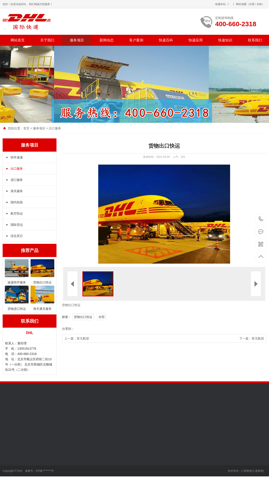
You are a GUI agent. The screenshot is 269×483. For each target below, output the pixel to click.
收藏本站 (220, 4)
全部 (101, 317)
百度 (251, 4)
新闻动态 (107, 40)
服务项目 (77, 40)
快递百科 (166, 40)
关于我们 (47, 40)
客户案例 (136, 40)
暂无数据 (83, 338)
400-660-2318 (261, 219)
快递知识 (225, 40)
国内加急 (17, 202)
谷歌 (259, 4)
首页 (26, 128)
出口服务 (55, 128)
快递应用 (196, 40)
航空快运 (17, 213)
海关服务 (17, 191)
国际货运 (17, 224)
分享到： (68, 329)
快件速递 (17, 157)
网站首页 (18, 40)
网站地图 (241, 4)
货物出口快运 (83, 317)
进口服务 (17, 180)
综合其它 (17, 236)
